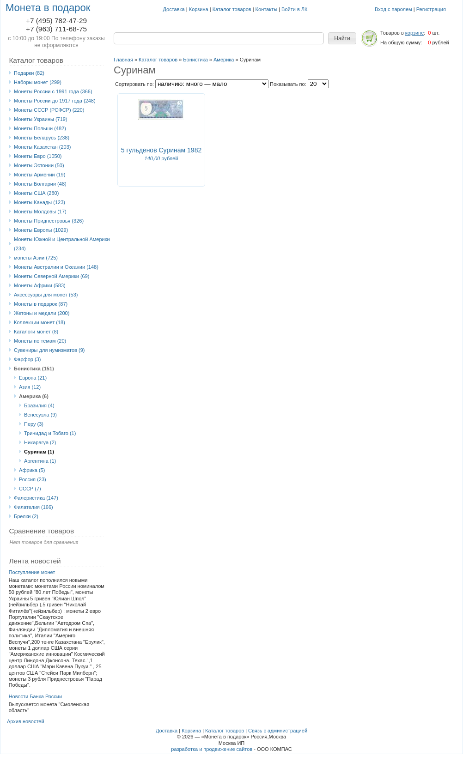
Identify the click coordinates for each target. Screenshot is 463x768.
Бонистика (195, 59)
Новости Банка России (35, 696)
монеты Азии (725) (36, 257)
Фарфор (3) (27, 359)
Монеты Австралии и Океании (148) (56, 267)
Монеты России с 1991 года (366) (53, 91)
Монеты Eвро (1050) (38, 156)
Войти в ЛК (294, 9)
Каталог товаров (232, 9)
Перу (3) (33, 424)
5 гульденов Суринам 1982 (161, 150)
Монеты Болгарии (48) (40, 184)
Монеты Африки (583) (40, 285)
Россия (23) (32, 479)
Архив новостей (25, 721)
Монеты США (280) (36, 193)
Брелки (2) (26, 516)
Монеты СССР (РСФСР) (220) (49, 110)
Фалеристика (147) (36, 498)
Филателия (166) (33, 507)
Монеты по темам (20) (40, 341)
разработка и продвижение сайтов (211, 749)
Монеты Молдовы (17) (40, 211)
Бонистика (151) (34, 368)
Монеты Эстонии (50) (39, 165)
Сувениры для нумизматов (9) (49, 350)
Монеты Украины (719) (40, 119)
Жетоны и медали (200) (41, 313)
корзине (414, 33)
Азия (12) (30, 387)
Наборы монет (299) (37, 82)
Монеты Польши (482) (40, 128)
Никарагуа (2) (40, 442)
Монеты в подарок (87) (40, 304)
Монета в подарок (48, 7)
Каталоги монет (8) (36, 331)
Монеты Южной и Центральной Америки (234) (62, 243)
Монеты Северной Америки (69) (52, 276)
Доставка (174, 9)
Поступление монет (32, 572)
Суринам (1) (39, 451)
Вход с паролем (393, 9)
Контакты (267, 9)
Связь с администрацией (277, 730)
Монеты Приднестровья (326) (49, 221)
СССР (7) (30, 488)
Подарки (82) (29, 73)
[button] (342, 38)
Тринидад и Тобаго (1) (50, 433)
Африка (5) (32, 470)
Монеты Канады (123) (39, 202)
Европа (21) (33, 378)
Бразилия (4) (39, 405)
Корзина (198, 9)
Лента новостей (35, 561)
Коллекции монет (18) (39, 322)
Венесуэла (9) (40, 414)
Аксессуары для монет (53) (46, 294)
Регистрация (431, 9)
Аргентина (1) (40, 461)
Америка (223, 59)
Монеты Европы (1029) (41, 230)
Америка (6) (34, 396)
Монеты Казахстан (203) (42, 147)
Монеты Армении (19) (39, 174)
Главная (123, 59)
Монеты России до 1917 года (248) (55, 100)
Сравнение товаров (41, 531)
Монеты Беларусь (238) (41, 137)
